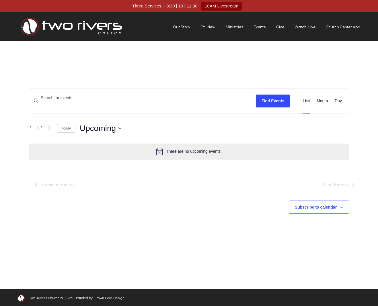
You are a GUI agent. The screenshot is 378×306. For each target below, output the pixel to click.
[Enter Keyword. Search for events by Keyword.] (142, 98)
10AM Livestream (221, 5)
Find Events (273, 101)
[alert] (189, 152)
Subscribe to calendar (316, 207)
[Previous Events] (38, 128)
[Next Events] (49, 128)
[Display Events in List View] (306, 101)
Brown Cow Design (109, 297)
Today (66, 128)
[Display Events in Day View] (338, 101)
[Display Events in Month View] (322, 101)
